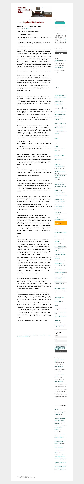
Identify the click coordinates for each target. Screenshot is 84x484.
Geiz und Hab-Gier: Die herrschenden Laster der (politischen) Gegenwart (59, 103)
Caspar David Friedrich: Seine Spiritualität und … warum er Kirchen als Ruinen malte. (60, 436)
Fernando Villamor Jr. (30, 477)
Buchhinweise (57, 164)
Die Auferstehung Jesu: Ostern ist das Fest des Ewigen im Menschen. (61, 428)
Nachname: (57, 339)
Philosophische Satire (58, 283)
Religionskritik (57, 286)
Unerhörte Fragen (60, 23)
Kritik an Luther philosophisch (60, 246)
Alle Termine (57, 87)
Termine (56, 294)
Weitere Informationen (59, 67)
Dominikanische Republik (59, 192)
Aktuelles (41, 19)
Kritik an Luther (57, 243)
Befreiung (56, 152)
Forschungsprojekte (58, 204)
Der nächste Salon (58, 190)
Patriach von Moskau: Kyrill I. (60, 269)
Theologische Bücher (58, 168)
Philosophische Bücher (42, 335)
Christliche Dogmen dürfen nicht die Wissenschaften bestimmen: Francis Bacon (60, 97)
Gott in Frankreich (58, 212)
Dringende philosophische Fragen (61, 195)
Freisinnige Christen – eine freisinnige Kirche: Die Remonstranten (59, 208)
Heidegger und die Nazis (59, 217)
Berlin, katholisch (58, 159)
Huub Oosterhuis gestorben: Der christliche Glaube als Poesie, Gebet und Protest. (60, 442)
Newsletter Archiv (58, 135)
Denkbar (26, 335)
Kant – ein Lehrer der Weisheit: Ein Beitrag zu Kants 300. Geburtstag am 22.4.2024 (60, 468)
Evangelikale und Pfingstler (60, 201)
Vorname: (56, 335)
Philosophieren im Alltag (59, 281)
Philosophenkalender (58, 274)
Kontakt (50, 19)
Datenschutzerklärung (59, 412)
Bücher (45, 19)
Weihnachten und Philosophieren (29, 26)
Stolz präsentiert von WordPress (24, 476)
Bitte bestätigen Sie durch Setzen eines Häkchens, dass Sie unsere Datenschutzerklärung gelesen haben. (60, 348)
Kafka (56, 230)
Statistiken (56, 138)
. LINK (62, 72)
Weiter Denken (57, 320)
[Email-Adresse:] (61, 51)
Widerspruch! (57, 322)
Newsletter (35, 19)
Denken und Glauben (33, 335)
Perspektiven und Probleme (60, 272)
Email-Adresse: (57, 342)
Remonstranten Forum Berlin (60, 288)
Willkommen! (29, 19)
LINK (26, 39)
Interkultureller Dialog (58, 219)
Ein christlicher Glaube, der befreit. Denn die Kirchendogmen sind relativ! (61, 132)
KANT (56, 236)
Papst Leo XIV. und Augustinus (60, 265)
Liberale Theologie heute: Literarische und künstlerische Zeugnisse (60, 254)
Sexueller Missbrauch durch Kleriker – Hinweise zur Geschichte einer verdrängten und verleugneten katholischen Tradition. (61, 449)
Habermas (56, 214)
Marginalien (57, 258)
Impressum (55, 19)
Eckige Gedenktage (58, 199)
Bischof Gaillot (57, 161)
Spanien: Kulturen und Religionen (60, 290)
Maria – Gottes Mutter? (59, 260)
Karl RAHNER (57, 241)
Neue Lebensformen (58, 263)
